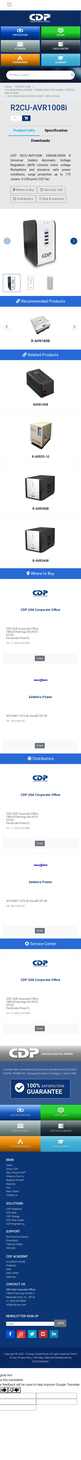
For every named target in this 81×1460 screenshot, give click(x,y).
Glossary (10, 1247)
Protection (11, 1265)
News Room (12, 1191)
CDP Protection (14, 1208)
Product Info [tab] (24, 130)
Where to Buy (23, 190)
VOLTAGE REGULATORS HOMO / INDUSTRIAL (33, 96)
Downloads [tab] (40, 140)
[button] (73, 241)
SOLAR (61, 32)
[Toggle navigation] (9, 4)
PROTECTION (20, 32)
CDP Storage (13, 1216)
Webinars (11, 1276)
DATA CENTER (60, 46)
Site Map (38, 1357)
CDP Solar (11, 1212)
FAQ (8, 1187)
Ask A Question (51, 199)
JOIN (60, 1323)
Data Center (12, 1272)
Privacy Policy (25, 1357)
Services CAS (51, 190)
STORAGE (20, 46)
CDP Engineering (15, 1223)
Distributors (23, 199)
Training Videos (14, 1244)
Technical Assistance (17, 1236)
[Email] (30, 1324)
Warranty (10, 1183)
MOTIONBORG (40, 1361)
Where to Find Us (15, 1176)
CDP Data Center (15, 1220)
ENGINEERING (20, 60)
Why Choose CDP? (16, 1172)
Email (40, 658)
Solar (8, 1269)
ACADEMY (60, 60)
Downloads (12, 1240)
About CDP (12, 1168)
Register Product (15, 1180)
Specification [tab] (56, 130)
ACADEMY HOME (15, 1261)
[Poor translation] (14, 1390)
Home (8, 86)
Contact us (12, 1195)
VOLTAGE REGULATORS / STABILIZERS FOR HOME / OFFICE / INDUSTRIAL (40, 91)
